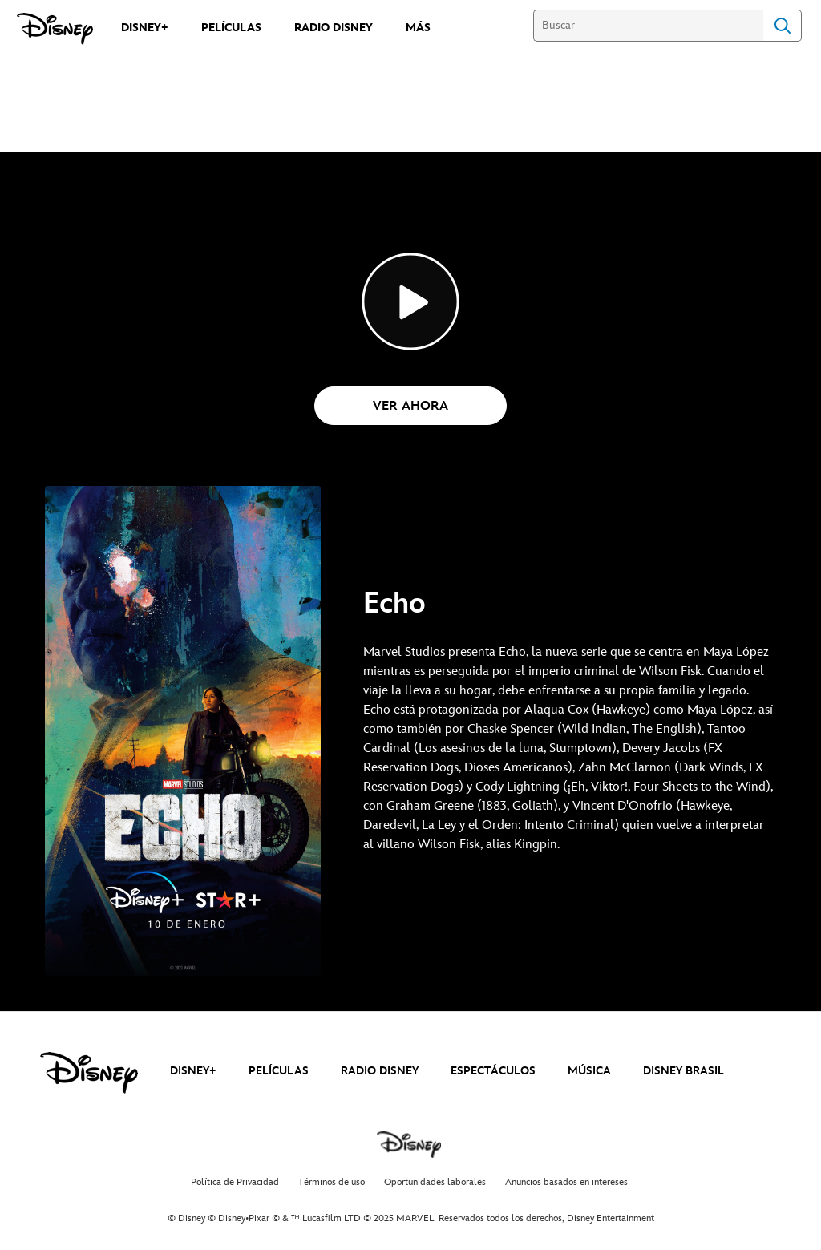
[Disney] (55, 29)
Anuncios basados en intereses (566, 1182)
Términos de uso (331, 1182)
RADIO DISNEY (380, 1071)
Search (782, 25)
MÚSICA (589, 1071)
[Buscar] (648, 26)
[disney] (89, 1073)
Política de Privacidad (235, 1182)
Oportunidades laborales (435, 1182)
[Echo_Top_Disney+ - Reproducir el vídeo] (410, 301)
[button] (410, 405)
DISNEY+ (193, 1071)
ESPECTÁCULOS (493, 1071)
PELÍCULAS (279, 1071)
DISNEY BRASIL (683, 1071)
